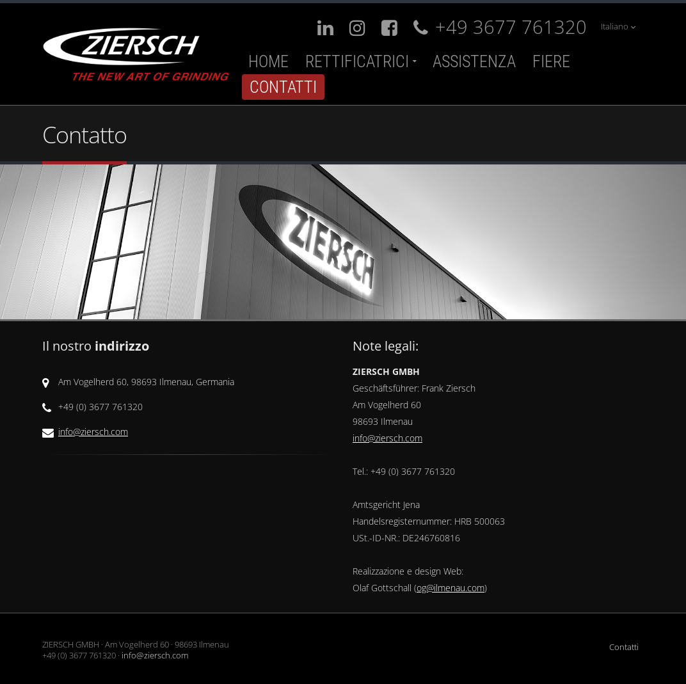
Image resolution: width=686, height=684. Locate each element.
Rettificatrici (357, 61)
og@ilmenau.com (450, 588)
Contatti (283, 87)
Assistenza (474, 61)
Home (268, 61)
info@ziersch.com (93, 432)
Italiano (618, 26)
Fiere (551, 61)
